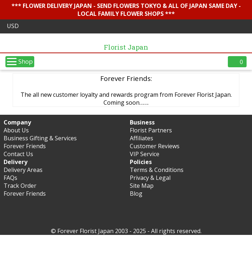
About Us (16, 130)
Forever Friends (25, 146)
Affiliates (141, 138)
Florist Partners (151, 130)
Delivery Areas (23, 170)
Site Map (142, 186)
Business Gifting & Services (40, 138)
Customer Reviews (155, 146)
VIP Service (144, 154)
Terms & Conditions (157, 170)
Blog (136, 193)
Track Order (20, 186)
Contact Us (18, 154)
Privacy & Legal (150, 178)
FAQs (10, 178)
